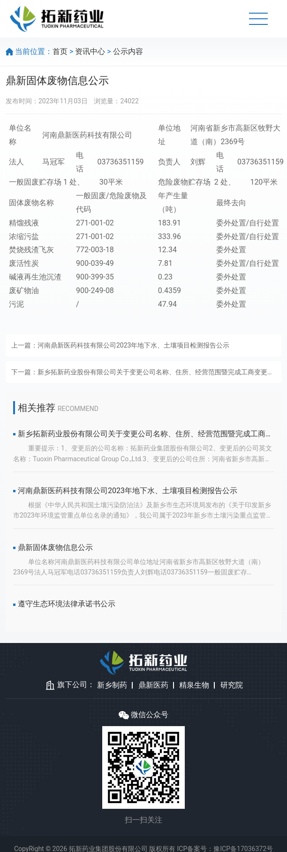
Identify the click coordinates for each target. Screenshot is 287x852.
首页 (60, 51)
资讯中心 (90, 51)
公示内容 (128, 51)
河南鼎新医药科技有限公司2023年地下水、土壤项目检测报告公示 (133, 345)
